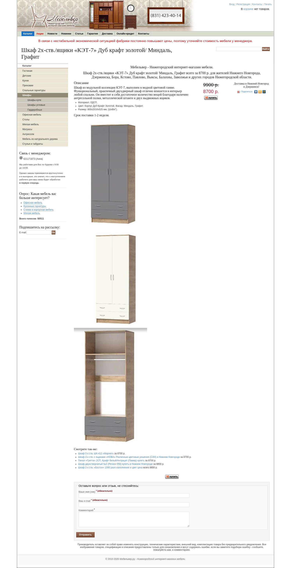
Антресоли (28, 134)
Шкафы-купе (34, 100)
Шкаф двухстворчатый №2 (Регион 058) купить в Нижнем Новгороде (115, 464)
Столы (25, 119)
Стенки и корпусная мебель (39, 209)
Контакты (257, 4)
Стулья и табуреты (32, 144)
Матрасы (27, 129)
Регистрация (243, 4)
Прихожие (27, 85)
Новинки (66, 33)
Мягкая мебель (30, 124)
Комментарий (87, 510)
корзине (248, 9)
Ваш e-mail (93, 500)
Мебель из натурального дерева (40, 139)
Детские (26, 75)
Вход (231, 4)
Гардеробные (35, 109)
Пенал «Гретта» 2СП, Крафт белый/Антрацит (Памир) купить (111, 460)
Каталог (28, 33)
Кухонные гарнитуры (35, 206)
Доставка (107, 33)
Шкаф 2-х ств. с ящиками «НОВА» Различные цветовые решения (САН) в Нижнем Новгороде (129, 457)
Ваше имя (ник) (96, 491)
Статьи (79, 33)
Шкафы (26, 95)
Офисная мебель (31, 114)
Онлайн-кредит (125, 33)
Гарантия (92, 33)
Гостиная (27, 71)
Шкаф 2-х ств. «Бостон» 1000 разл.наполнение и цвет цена (110, 467)
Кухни (25, 80)
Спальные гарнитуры (33, 90)
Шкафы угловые (36, 105)
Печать (268, 4)
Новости (52, 33)
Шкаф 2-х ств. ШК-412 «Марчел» (96, 453)
